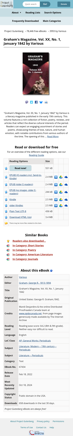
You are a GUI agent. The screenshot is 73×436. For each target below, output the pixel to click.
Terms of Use (27, 427)
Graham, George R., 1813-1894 (35, 282)
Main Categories (52, 20)
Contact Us (41, 427)
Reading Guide (36, 155)
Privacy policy (43, 421)
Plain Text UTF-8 (17, 211)
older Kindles (16, 205)
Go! (45, 4)
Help (52, 427)
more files (23, 223)
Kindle (12, 199)
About (16, 12)
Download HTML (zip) (20, 217)
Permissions (58, 421)
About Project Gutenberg (22, 421)
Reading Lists (33, 12)
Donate (64, 4)
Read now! (20, 168)
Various (23, 277)
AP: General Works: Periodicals (35, 340)
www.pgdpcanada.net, (30, 313)
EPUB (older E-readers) (21, 184)
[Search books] (31, 4)
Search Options (52, 12)
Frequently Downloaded (25, 20)
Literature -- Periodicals (31, 355)
